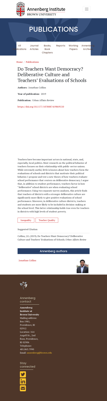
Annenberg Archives (88, 47)
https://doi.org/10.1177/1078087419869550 (41, 106)
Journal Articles (34, 47)
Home (19, 62)
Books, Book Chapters (47, 49)
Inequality (26, 220)
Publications (32, 62)
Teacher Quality (47, 220)
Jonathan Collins (27, 260)
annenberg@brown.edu (39, 352)
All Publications (19, 47)
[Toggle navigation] (87, 9)
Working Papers (73, 47)
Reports (60, 45)
